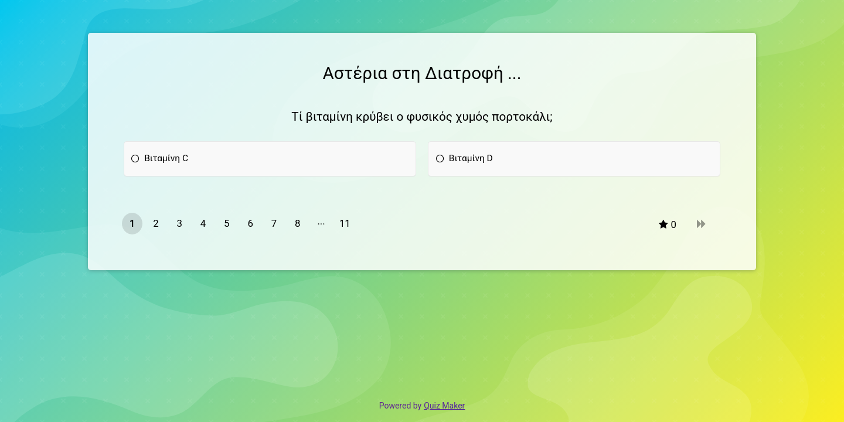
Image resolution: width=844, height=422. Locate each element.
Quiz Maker (444, 405)
